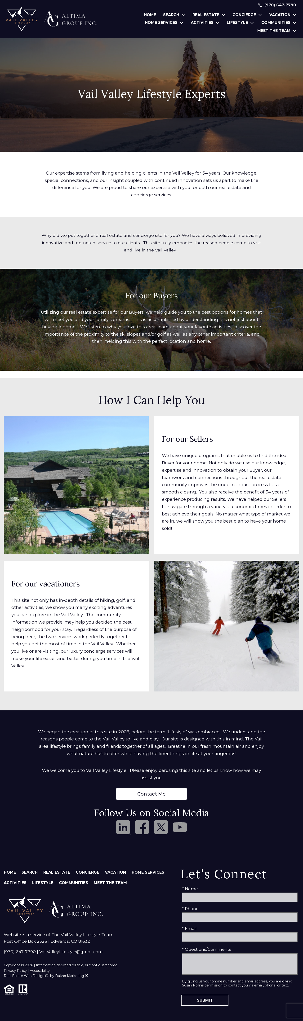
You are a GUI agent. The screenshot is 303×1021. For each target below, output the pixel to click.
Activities (15, 882)
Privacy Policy (15, 970)
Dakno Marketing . (72, 976)
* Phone (190, 908)
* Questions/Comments (206, 949)
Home (150, 15)
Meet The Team (110, 882)
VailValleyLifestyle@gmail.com (71, 951)
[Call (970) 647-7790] (277, 5)
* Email (189, 928)
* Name (190, 888)
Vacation (115, 872)
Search (30, 872)
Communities (73, 882)
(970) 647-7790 (20, 951)
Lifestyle (42, 882)
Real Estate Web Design (26, 976)
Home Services (148, 872)
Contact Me (151, 794)
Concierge (87, 872)
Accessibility (40, 970)
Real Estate (56, 872)
